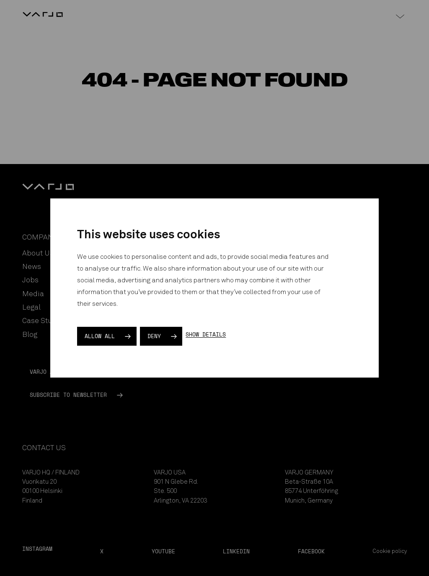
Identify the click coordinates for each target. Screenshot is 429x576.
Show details (206, 334)
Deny (154, 336)
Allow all (100, 336)
